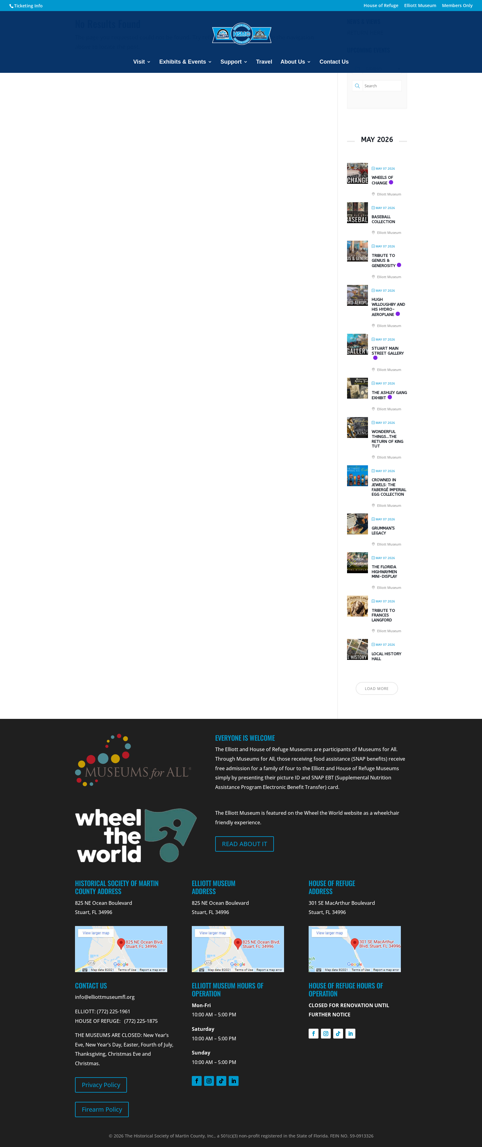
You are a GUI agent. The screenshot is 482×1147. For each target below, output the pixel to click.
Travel (264, 62)
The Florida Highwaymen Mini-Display (384, 572)
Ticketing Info (28, 6)
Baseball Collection (383, 219)
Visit (139, 62)
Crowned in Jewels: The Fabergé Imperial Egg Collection (389, 487)
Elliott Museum (420, 5)
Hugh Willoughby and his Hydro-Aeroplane (388, 307)
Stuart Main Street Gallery (388, 351)
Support (231, 62)
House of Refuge (381, 5)
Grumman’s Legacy (383, 530)
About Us (292, 62)
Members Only (457, 5)
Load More (377, 688)
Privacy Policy (101, 1085)
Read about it (244, 844)
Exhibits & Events (182, 62)
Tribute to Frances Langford (383, 615)
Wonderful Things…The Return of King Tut (387, 438)
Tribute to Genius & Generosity (383, 260)
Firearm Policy (102, 1109)
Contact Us (334, 62)
